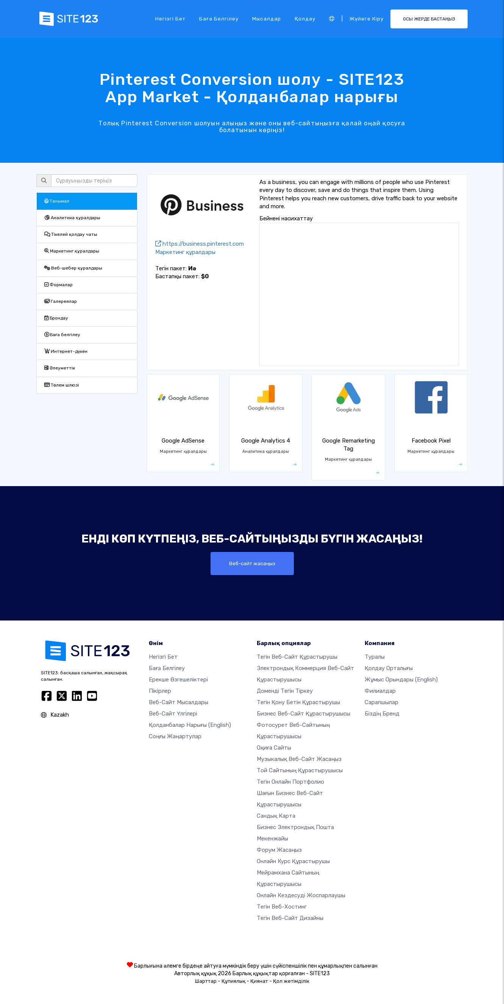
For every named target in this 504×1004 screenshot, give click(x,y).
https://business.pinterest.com (199, 243)
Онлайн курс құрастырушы (293, 861)
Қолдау (305, 19)
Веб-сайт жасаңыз (252, 563)
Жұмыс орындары (401, 679)
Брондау (56, 318)
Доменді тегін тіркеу (285, 691)
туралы (375, 656)
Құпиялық (233, 981)
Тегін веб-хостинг (282, 906)
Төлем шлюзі (61, 385)
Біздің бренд (382, 713)
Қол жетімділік (291, 981)
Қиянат (259, 981)
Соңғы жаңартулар (175, 736)
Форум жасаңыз (279, 850)
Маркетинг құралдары (71, 251)
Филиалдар (380, 691)
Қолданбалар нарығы (190, 725)
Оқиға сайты (274, 747)
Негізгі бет (170, 19)
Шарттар (206, 981)
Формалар (58, 284)
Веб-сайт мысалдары (178, 702)
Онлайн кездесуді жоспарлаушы (301, 895)
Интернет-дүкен (65, 351)
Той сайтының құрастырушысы (300, 770)
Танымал (56, 201)
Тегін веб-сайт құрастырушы (297, 656)
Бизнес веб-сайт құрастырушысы (303, 713)
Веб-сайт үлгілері (173, 713)
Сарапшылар (381, 702)
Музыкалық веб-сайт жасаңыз (299, 759)
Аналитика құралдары (72, 217)
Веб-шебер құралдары (73, 268)
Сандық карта (276, 815)
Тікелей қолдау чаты (70, 234)
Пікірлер (160, 691)
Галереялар (60, 301)
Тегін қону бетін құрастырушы (298, 702)
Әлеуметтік (59, 368)
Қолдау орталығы (389, 668)
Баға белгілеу (219, 19)
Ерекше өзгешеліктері (178, 679)
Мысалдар (266, 19)
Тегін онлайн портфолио (290, 781)
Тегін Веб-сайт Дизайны (290, 918)
